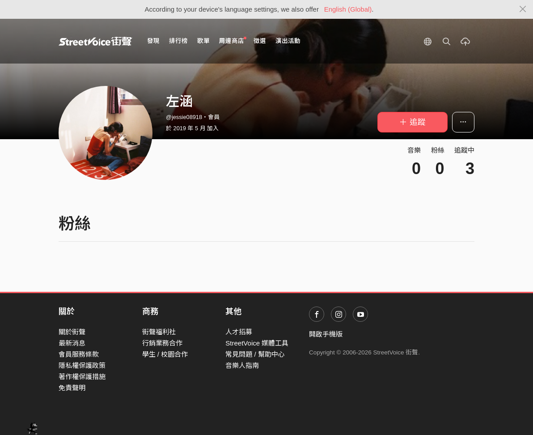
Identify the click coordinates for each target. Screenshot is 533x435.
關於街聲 (72, 332)
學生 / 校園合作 (165, 354)
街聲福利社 (159, 332)
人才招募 (238, 332)
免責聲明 (72, 388)
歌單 (203, 41)
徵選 (260, 41)
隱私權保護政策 (82, 365)
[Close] (523, 9)
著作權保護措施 (82, 376)
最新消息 (72, 343)
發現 (153, 41)
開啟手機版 (326, 334)
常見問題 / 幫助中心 (255, 354)
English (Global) (348, 9)
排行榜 (178, 41)
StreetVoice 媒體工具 (256, 343)
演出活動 (287, 41)
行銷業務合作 (162, 343)
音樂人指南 (242, 365)
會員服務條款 (79, 354)
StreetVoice (95, 41)
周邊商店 (232, 40)
